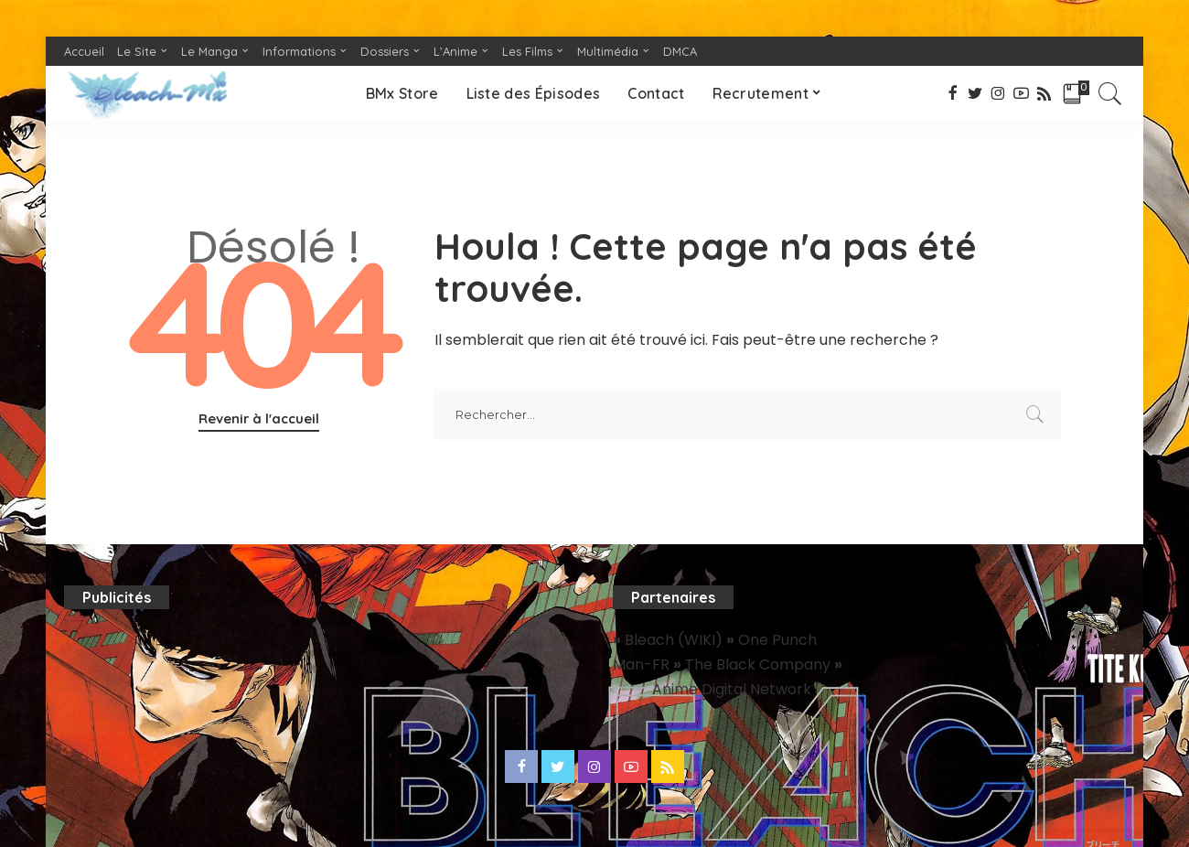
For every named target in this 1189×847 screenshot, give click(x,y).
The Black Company (759, 664)
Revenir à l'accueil (258, 418)
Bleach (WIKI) (675, 639)
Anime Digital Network (731, 689)
